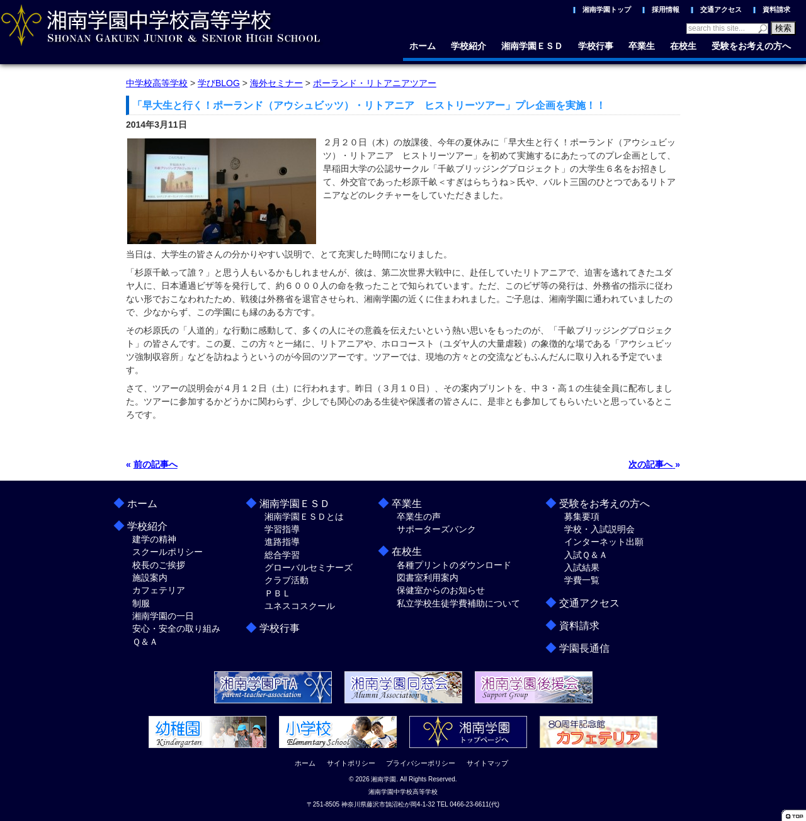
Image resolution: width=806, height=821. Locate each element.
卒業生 (641, 46)
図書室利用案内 (427, 577)
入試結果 (581, 567)
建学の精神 (154, 539)
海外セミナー (276, 83)
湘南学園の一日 (163, 616)
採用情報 (665, 9)
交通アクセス (721, 9)
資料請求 (776, 9)
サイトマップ (487, 763)
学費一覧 (581, 580)
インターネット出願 (604, 542)
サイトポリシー (351, 763)
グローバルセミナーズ (308, 567)
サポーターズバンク (436, 529)
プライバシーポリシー (420, 763)
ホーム (422, 46)
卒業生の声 (419, 516)
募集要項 (581, 516)
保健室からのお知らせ (441, 590)
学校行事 (595, 46)
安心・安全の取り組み (176, 628)
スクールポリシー (167, 552)
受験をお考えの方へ (751, 46)
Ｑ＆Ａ (145, 642)
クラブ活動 (286, 580)
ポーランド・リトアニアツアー (374, 83)
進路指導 (282, 542)
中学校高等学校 (157, 83)
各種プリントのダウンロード (454, 565)
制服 (141, 603)
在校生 (683, 46)
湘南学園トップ (606, 9)
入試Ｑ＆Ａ (586, 555)
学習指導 (282, 529)
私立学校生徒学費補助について (458, 603)
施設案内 (149, 577)
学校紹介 (468, 46)
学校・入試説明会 (599, 529)
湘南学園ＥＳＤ (532, 46)
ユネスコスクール (299, 606)
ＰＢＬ (277, 593)
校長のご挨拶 (158, 565)
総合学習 (282, 555)
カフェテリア (158, 590)
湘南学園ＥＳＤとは (304, 516)
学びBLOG (219, 83)
